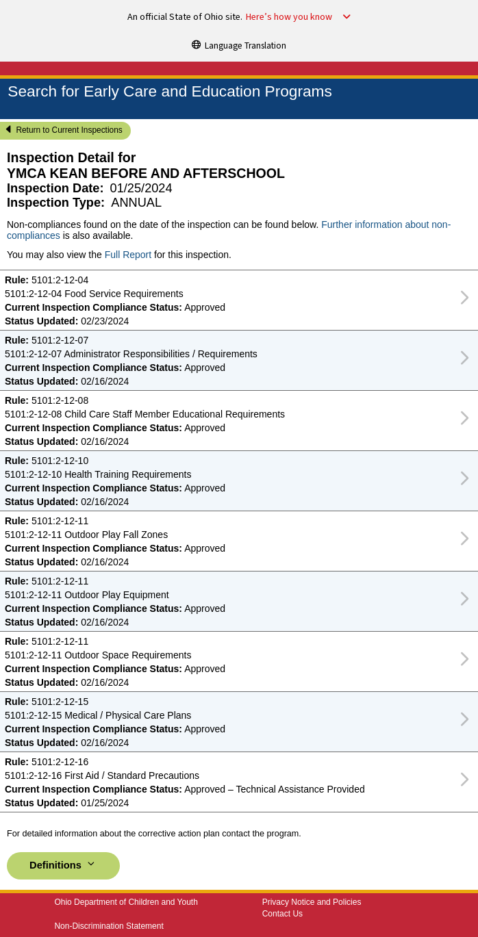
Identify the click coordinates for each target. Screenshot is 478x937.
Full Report (128, 254)
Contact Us (282, 914)
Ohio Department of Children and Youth (125, 902)
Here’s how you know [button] (289, 17)
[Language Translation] (239, 44)
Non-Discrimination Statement (108, 926)
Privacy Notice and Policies (312, 902)
